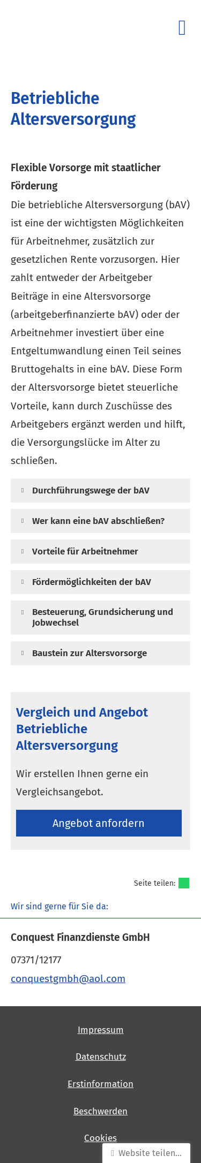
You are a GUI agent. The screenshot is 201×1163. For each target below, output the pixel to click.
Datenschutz (101, 1056)
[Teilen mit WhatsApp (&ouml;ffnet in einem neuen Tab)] (183, 883)
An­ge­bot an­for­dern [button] (99, 823)
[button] (91, 490)
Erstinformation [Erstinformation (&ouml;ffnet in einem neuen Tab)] (100, 1084)
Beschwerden (100, 1111)
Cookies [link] (100, 1138)
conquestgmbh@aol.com (68, 978)
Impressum (101, 1030)
